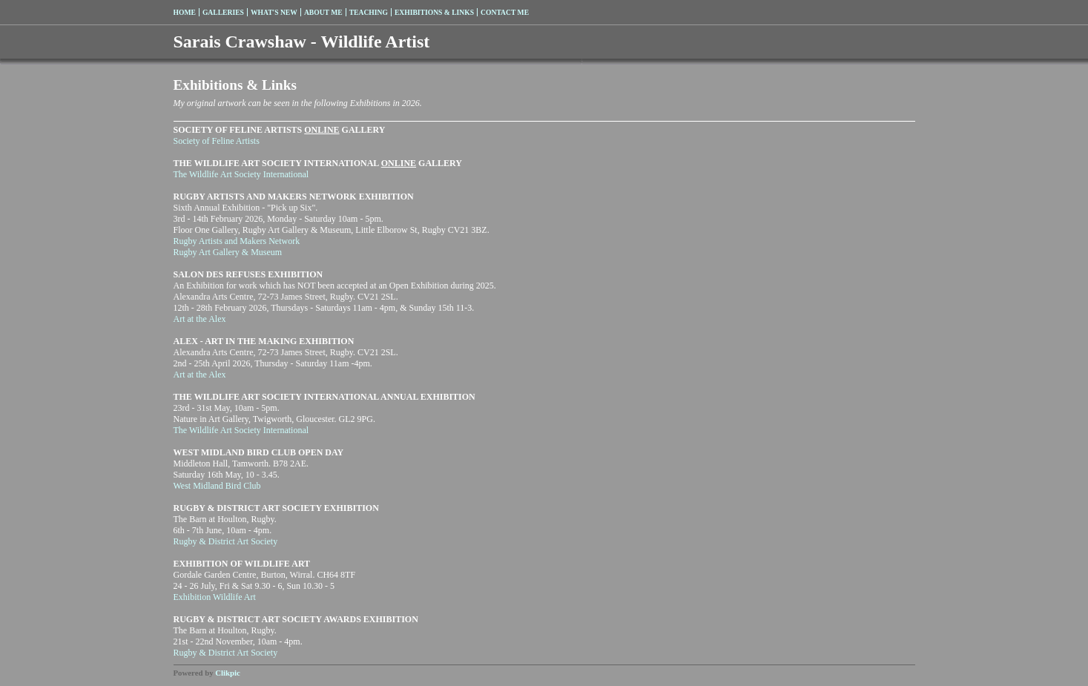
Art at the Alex (200, 319)
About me (323, 12)
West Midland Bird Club (217, 486)
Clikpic (227, 672)
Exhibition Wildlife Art (215, 597)
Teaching (368, 12)
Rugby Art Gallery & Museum (228, 252)
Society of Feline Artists (217, 141)
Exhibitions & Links (434, 12)
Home (185, 12)
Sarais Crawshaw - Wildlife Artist (302, 41)
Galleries (223, 12)
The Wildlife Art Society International (241, 174)
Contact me (505, 12)
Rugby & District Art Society (226, 541)
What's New (274, 12)
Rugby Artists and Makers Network (237, 241)
